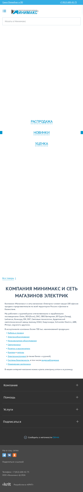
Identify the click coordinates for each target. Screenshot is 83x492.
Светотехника (14, 344)
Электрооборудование (18, 337)
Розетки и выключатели (19, 348)
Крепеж (11, 352)
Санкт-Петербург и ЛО (12, 2)
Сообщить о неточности (41, 437)
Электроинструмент (17, 356)
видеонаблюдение (50, 360)
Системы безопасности (18, 360)
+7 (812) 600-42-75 (68, 2)
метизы (20, 352)
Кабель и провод (16, 333)
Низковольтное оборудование (22, 341)
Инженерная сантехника (19, 364)
